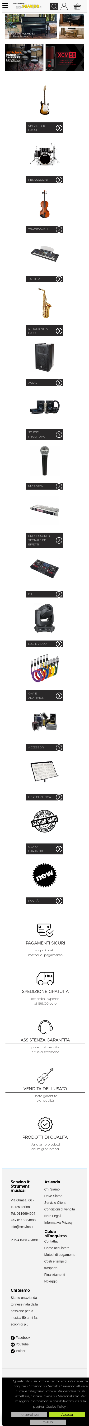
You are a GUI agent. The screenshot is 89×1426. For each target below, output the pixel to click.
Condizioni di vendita (59, 1209)
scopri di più (19, 1324)
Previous (8, 30)
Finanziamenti (54, 1275)
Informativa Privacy (58, 1222)
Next (81, 30)
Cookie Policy (56, 1406)
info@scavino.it (22, 1227)
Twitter (18, 1351)
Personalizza (29, 1414)
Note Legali (52, 1216)
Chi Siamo (52, 1189)
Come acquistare (57, 1248)
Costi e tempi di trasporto (55, 1264)
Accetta (67, 1414)
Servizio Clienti (55, 1202)
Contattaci (51, 1241)
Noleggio (50, 1281)
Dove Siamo (53, 1196)
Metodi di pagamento (59, 1255)
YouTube (20, 1344)
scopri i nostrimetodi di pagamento (45, 952)
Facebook (20, 1338)
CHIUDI (48, 1422)
